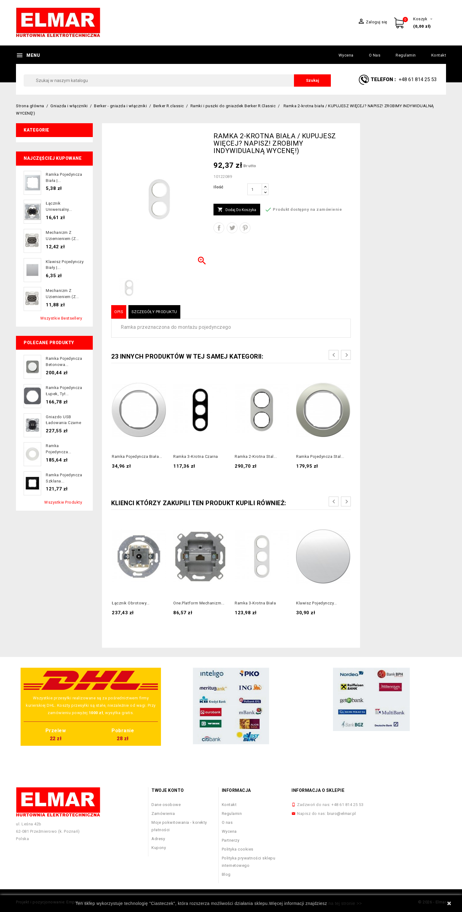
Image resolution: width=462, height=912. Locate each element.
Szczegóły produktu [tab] (154, 311)
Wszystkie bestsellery (61, 318)
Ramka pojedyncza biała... (137, 456)
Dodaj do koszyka (236, 210)
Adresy (158, 838)
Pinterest (245, 228)
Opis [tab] (118, 311)
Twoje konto (167, 790)
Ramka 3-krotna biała (255, 603)
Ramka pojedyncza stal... (320, 456)
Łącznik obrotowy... (131, 603)
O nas (375, 55)
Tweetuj (232, 228)
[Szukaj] (177, 80)
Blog (226, 874)
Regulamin (406, 55)
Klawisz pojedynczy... (316, 603)
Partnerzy (231, 840)
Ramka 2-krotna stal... (256, 456)
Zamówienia (163, 813)
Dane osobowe (166, 804)
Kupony (158, 847)
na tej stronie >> (345, 903)
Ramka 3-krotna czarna (195, 456)
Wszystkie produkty (63, 502)
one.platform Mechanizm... (199, 603)
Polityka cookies (237, 849)
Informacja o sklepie (318, 790)
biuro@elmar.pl (341, 813)
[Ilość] (254, 189)
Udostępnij (219, 228)
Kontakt (438, 55)
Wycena (346, 55)
